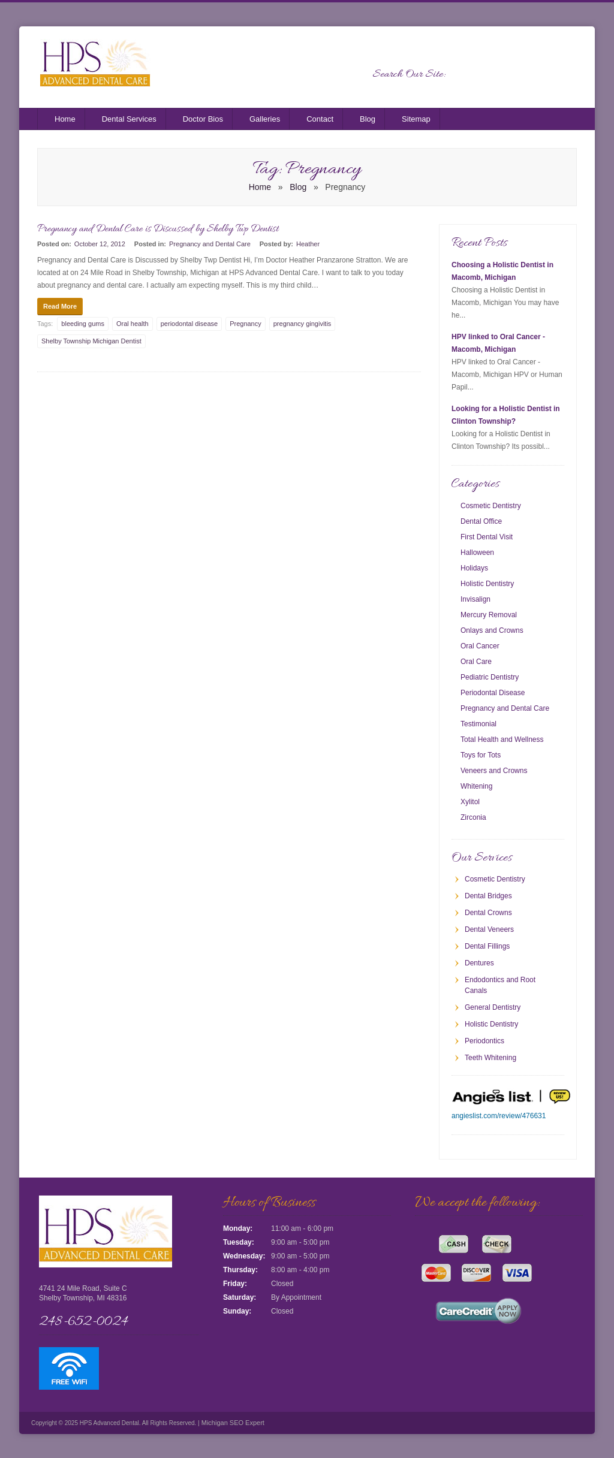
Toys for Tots (480, 755)
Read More (60, 306)
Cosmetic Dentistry (490, 506)
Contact (319, 118)
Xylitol (470, 802)
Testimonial (478, 724)
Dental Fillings (487, 946)
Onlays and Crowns (491, 630)
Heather (308, 243)
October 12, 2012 (99, 243)
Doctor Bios (203, 118)
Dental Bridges (488, 896)
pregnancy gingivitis (302, 323)
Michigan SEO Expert (232, 1422)
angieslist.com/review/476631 (499, 1116)
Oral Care (476, 661)
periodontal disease (189, 323)
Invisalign (475, 599)
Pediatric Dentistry (489, 677)
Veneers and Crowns (493, 770)
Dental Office (481, 521)
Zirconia (473, 817)
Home (65, 118)
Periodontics (484, 1041)
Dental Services (129, 118)
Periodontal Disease (492, 693)
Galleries (264, 118)
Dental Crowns (488, 912)
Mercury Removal (488, 615)
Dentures (479, 963)
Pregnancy (245, 323)
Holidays (474, 568)
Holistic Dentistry (487, 583)
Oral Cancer (479, 646)
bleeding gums (82, 323)
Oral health (132, 323)
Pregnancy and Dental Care (210, 243)
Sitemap (416, 118)
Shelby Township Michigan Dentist (91, 341)
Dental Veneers (489, 929)
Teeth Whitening (490, 1057)
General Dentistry (492, 1007)
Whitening (476, 786)
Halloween (477, 552)
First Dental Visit (486, 537)
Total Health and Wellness (502, 739)
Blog (367, 118)
